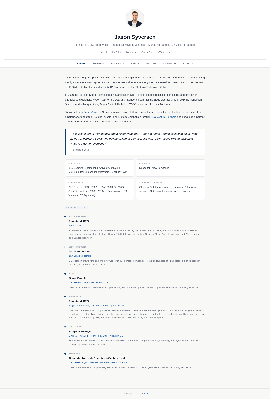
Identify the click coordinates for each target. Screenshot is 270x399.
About (81, 63)
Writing (151, 63)
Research (169, 63)
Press (135, 63)
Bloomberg (131, 52)
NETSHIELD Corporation (82, 282)
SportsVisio (90, 112)
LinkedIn (104, 52)
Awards (188, 63)
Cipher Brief (147, 52)
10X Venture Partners (163, 116)
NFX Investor (164, 52)
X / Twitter (117, 52)
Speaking (98, 63)
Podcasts (117, 63)
